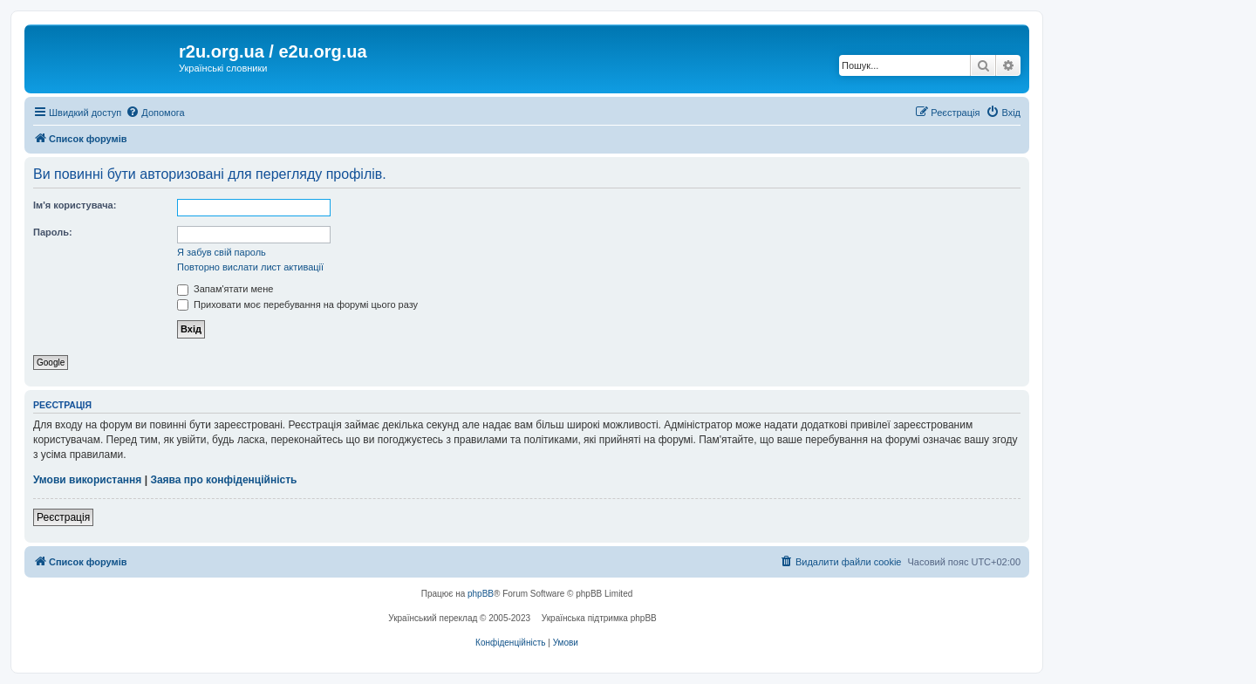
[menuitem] (155, 112)
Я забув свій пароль (221, 252)
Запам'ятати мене (225, 289)
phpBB (481, 593)
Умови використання (87, 480)
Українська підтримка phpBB (599, 618)
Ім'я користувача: (74, 205)
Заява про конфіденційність (223, 480)
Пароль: (52, 232)
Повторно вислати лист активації (250, 267)
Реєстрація (63, 517)
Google (51, 362)
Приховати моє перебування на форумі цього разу (297, 304)
